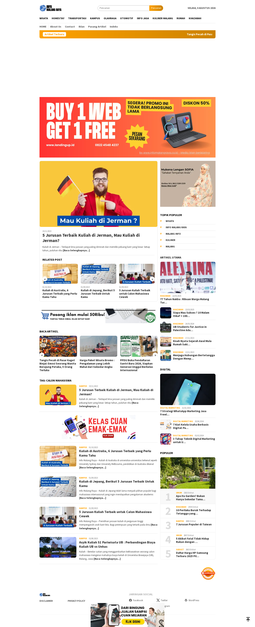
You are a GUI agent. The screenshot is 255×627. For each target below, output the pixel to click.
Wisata (170, 221)
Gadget (180, 549)
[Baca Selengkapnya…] (76, 250)
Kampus (83, 386)
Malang (170, 246)
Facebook (136, 600)
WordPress (191, 600)
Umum (179, 492)
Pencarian (156, 8)
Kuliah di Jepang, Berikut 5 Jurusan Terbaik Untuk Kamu (98, 294)
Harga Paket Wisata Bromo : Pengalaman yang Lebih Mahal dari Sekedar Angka (97, 364)
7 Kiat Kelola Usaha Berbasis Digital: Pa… (191, 426)
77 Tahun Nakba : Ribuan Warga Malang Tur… (184, 301)
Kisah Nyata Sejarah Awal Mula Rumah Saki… (192, 342)
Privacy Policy (76, 600)
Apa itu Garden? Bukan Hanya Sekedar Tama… (190, 497)
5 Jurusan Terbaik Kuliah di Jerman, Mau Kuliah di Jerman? (91, 238)
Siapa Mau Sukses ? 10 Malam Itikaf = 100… (191, 314)
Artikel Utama (170, 257)
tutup (94, 604)
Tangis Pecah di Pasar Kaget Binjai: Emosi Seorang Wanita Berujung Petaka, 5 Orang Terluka (57, 365)
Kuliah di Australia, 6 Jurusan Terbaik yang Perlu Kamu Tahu (59, 294)
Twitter (162, 600)
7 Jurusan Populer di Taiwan (194, 524)
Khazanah (165, 296)
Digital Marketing (170, 408)
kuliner (170, 240)
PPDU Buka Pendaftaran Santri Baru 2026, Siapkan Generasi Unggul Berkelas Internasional (136, 365)
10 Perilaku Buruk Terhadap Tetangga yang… (193, 512)
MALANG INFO (173, 233)
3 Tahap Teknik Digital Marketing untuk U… (194, 440)
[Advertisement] (127, 66)
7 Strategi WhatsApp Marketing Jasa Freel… (183, 413)
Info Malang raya (176, 227)
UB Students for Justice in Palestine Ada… (190, 328)
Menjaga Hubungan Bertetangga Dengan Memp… (194, 357)
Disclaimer (46, 600)
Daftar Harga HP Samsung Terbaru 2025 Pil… (192, 554)
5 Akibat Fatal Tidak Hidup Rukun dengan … (192, 540)
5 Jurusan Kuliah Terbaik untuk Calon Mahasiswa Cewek (134, 294)
